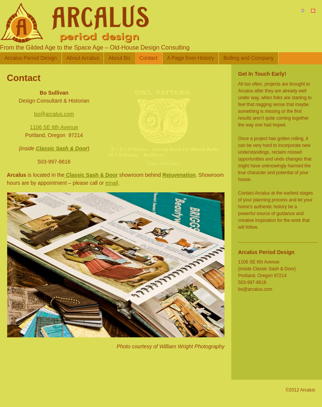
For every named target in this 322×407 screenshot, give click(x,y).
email (111, 183)
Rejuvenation (179, 175)
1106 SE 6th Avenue (54, 127)
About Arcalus (83, 58)
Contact (148, 58)
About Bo (119, 58)
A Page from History (190, 58)
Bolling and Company (248, 58)
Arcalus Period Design (31, 58)
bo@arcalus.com (54, 114)
